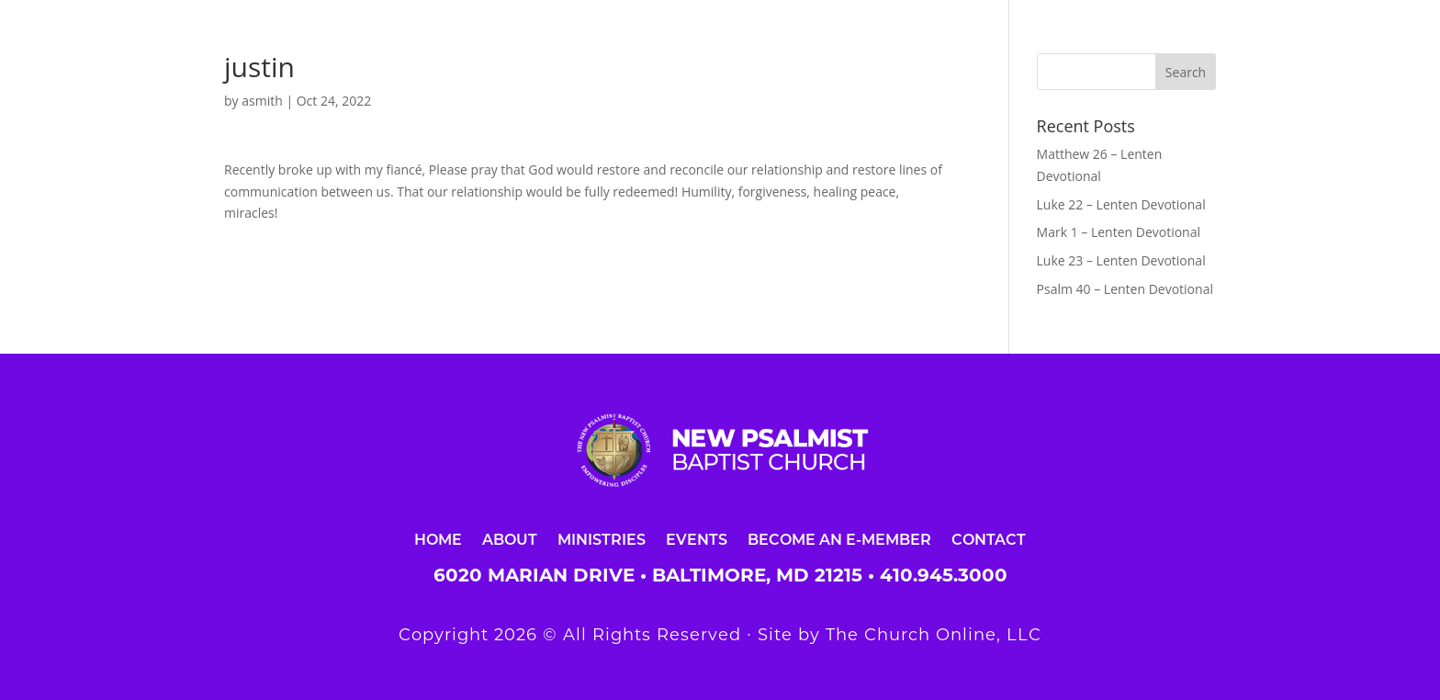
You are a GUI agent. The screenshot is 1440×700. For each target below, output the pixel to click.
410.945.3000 (943, 575)
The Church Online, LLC (933, 635)
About (509, 539)
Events (696, 539)
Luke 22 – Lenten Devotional (1121, 204)
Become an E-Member (839, 539)
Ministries (601, 539)
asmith (262, 100)
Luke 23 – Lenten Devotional (1121, 260)
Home (438, 539)
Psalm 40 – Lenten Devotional (1125, 289)
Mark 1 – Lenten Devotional (1118, 232)
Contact (988, 539)
